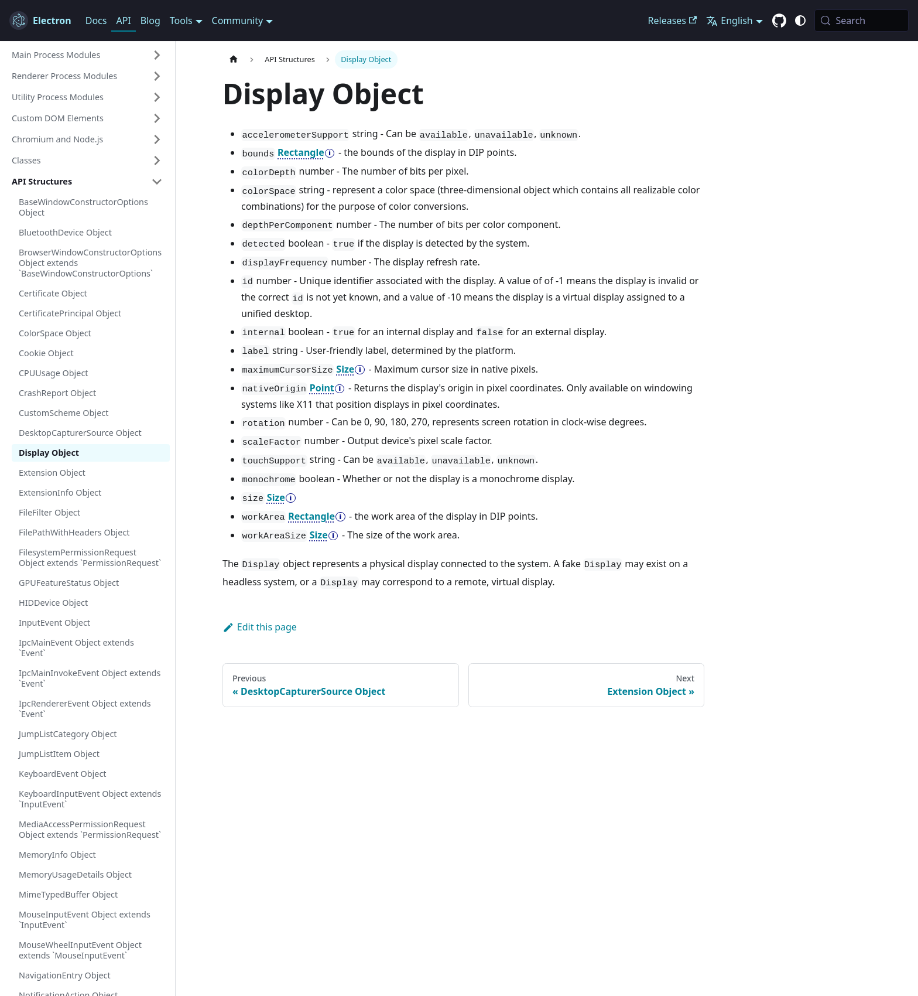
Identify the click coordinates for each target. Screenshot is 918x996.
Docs (96, 20)
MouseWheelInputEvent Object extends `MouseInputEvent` (80, 950)
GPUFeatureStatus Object (69, 582)
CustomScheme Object (63, 412)
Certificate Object (53, 293)
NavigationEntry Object (65, 975)
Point (322, 387)
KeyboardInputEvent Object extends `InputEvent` (90, 799)
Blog (150, 20)
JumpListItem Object (59, 753)
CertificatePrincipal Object (70, 313)
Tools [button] (181, 20)
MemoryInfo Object (57, 854)
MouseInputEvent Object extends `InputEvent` (84, 919)
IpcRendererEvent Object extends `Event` (85, 708)
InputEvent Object (54, 622)
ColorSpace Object (55, 333)
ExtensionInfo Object (60, 492)
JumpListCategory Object (68, 733)
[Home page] (233, 59)
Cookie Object (46, 353)
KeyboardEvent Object (63, 773)
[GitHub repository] (779, 21)
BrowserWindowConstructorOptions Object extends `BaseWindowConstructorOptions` (90, 263)
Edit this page (259, 626)
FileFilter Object (49, 512)
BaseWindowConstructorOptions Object (83, 207)
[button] (87, 55)
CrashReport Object (57, 392)
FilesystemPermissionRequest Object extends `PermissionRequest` (90, 557)
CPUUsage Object (53, 372)
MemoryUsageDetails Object (75, 874)
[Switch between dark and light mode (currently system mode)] (800, 20)
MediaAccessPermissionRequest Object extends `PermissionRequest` (90, 829)
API (123, 20)
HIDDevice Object (53, 602)
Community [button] (237, 20)
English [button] (729, 20)
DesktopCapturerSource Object (80, 432)
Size (345, 369)
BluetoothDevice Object (65, 232)
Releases (672, 20)
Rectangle (301, 152)
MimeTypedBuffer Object (68, 894)
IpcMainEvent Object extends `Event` (76, 648)
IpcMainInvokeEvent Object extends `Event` (89, 678)
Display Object (49, 452)
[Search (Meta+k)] (861, 20)
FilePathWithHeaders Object (74, 532)
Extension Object (52, 472)
